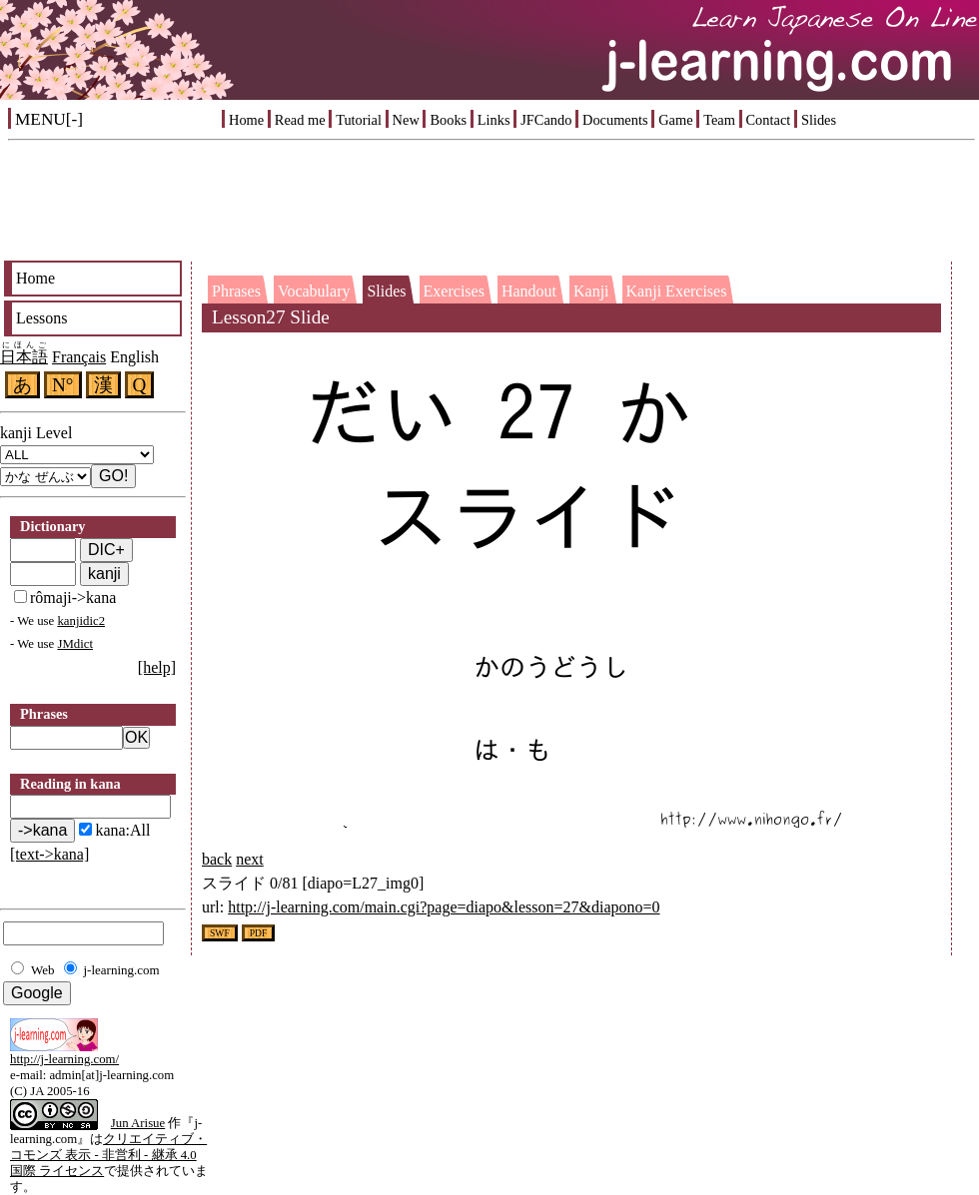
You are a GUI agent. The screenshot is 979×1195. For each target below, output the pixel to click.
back (217, 859)
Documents (615, 120)
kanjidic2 (81, 621)
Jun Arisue (138, 1123)
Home (246, 120)
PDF (259, 932)
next (250, 859)
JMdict (75, 644)
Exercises (454, 291)
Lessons (42, 317)
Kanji (591, 291)
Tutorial (359, 120)
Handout (528, 291)
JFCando (545, 120)
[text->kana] (49, 854)
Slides (818, 120)
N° (63, 384)
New (406, 120)
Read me (300, 120)
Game (675, 120)
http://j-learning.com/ (64, 1059)
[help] (157, 667)
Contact (768, 120)
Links (494, 120)
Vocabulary (314, 291)
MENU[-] (49, 119)
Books (448, 120)
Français (79, 356)
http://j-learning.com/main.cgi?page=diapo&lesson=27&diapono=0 (443, 906)
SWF (220, 932)
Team (719, 120)
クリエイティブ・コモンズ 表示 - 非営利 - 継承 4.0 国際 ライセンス (108, 1155)
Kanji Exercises (676, 291)
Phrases (236, 291)
